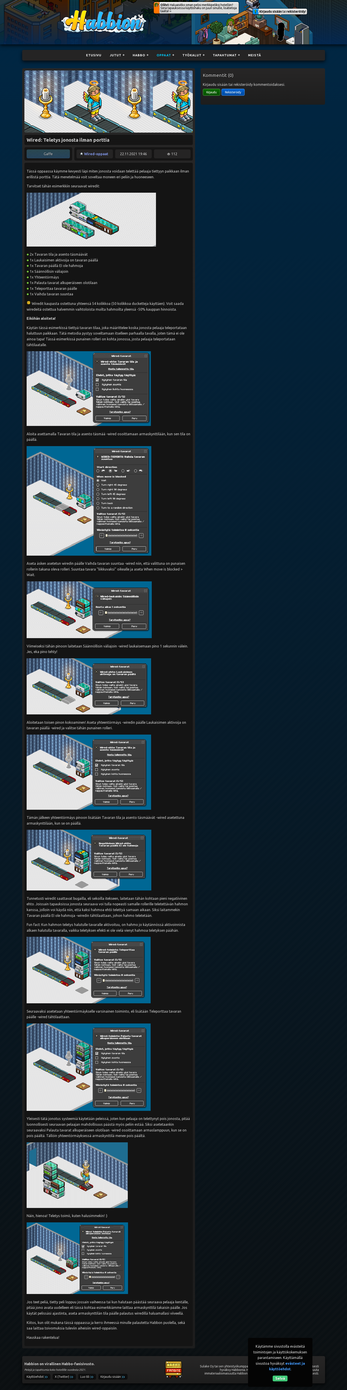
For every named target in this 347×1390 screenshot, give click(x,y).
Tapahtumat (225, 55)
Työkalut (191, 55)
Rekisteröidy (233, 92)
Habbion (70, 12)
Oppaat (164, 55)
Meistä (254, 55)
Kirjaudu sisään (270, 11)
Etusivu (93, 55)
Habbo (139, 55)
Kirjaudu (211, 92)
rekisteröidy (295, 11)
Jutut (115, 55)
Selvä (280, 1378)
